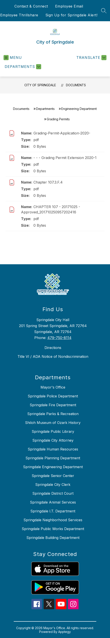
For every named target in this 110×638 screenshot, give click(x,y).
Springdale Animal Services (53, 502)
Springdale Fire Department (53, 405)
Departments (45, 109)
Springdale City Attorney (52, 440)
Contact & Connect (31, 6)
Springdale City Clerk (52, 484)
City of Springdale (40, 85)
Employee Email (69, 6)
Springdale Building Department (52, 537)
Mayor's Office (53, 387)
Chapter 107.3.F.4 (48, 182)
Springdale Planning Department (52, 458)
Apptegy (64, 632)
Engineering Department (79, 109)
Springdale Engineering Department (53, 467)
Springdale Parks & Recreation (53, 414)
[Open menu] (13, 57)
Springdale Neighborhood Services (52, 520)
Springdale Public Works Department (53, 529)
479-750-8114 (59, 337)
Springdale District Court (52, 493)
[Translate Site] (90, 57)
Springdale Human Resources (53, 449)
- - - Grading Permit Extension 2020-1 (64, 157)
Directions (52, 347)
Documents (76, 85)
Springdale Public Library (53, 431)
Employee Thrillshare (19, 15)
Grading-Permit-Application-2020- (61, 133)
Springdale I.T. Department (52, 511)
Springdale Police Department (53, 396)
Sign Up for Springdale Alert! (71, 15)
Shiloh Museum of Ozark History (53, 422)
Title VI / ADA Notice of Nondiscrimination (52, 356)
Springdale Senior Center (53, 475)
